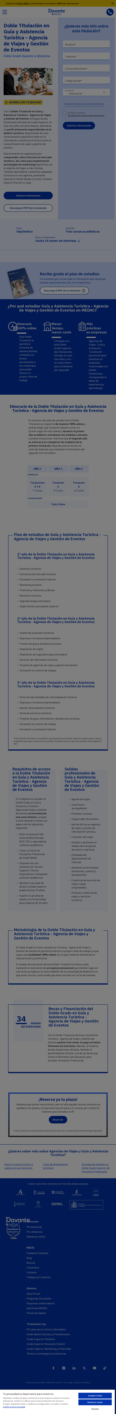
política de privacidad (14, 1407)
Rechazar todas (95, 1402)
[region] (57, 1401)
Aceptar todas (95, 1395)
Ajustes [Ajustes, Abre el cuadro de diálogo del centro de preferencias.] (95, 1408)
